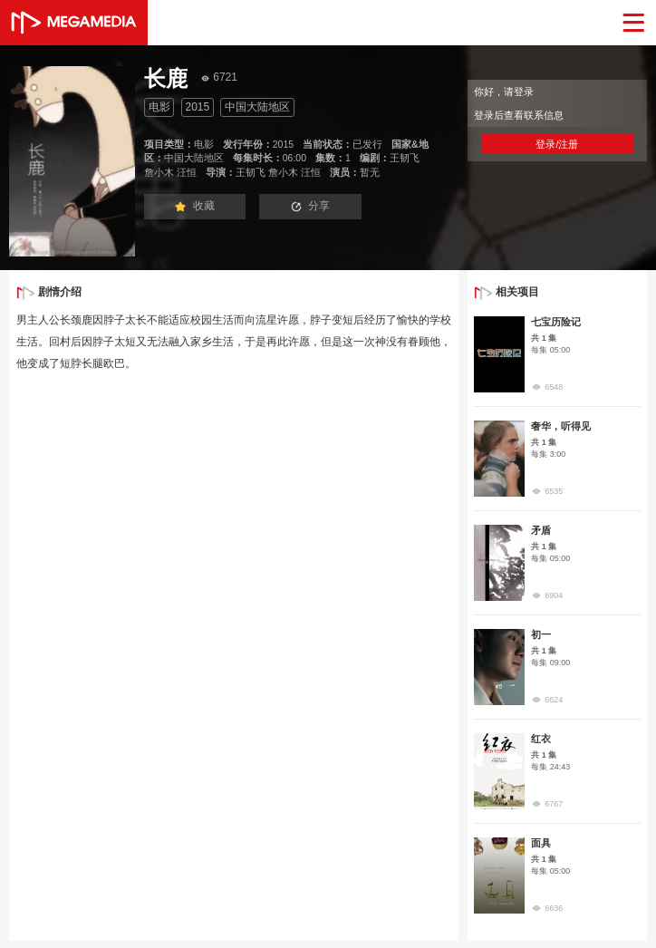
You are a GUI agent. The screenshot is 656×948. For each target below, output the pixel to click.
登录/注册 (556, 144)
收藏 (195, 205)
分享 (311, 205)
